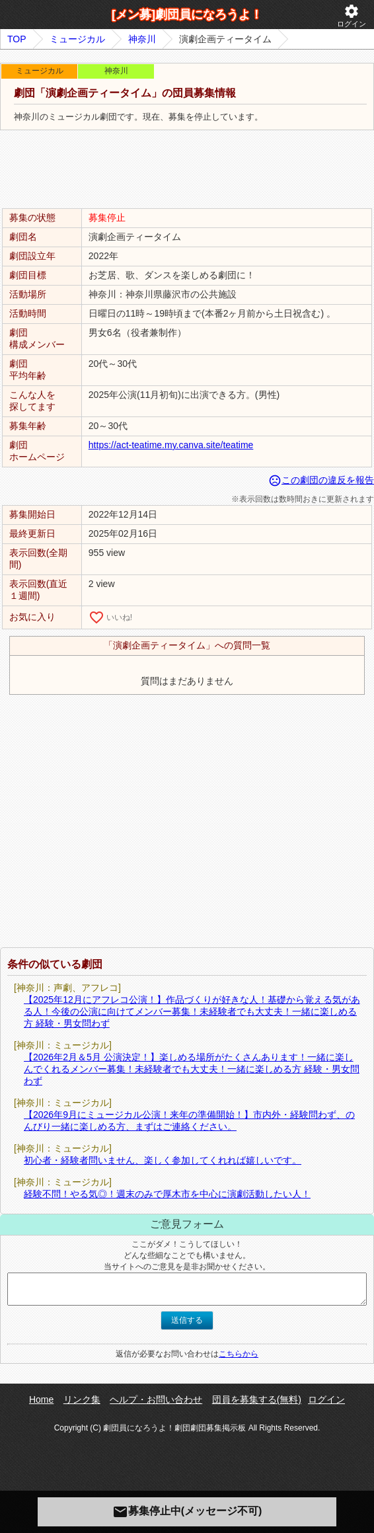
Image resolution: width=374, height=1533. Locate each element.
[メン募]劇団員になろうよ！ (187, 14)
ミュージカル (77, 39)
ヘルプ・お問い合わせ (156, 1399)
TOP (16, 39)
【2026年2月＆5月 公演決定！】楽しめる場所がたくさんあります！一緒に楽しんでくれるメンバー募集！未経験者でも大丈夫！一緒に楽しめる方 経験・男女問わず (191, 1069)
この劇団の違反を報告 (321, 480)
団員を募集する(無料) (256, 1399)
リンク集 (81, 1399)
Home (41, 1399)
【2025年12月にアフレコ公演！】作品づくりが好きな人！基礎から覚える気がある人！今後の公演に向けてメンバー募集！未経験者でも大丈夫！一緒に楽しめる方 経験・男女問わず (192, 1011)
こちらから (238, 1353)
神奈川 (142, 39)
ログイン (351, 15)
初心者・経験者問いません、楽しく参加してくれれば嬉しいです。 (162, 1160)
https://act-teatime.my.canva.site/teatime (171, 445)
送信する (187, 1320)
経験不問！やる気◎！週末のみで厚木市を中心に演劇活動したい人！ (167, 1194)
